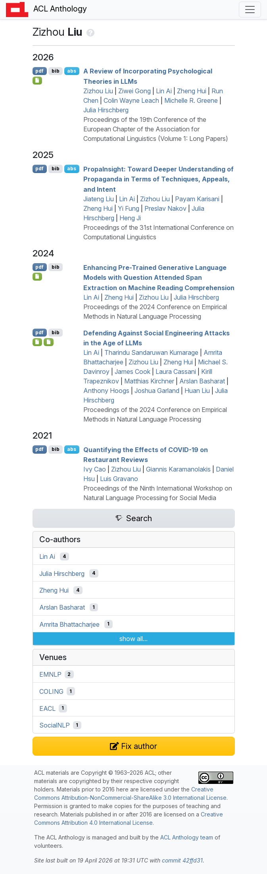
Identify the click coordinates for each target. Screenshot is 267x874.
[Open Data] (49, 342)
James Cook (132, 371)
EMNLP (50, 674)
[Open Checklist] (37, 81)
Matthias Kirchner (149, 381)
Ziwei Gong (134, 91)
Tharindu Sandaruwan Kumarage (151, 352)
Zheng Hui (191, 91)
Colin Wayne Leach (131, 100)
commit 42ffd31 (182, 860)
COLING (51, 691)
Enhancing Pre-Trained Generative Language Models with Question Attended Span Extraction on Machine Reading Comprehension (158, 277)
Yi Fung (128, 208)
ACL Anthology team (186, 837)
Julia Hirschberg (106, 110)
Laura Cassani (176, 371)
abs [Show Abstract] (71, 71)
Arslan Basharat (202, 381)
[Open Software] (37, 277)
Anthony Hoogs (106, 391)
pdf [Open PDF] (39, 71)
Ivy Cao (94, 469)
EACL (47, 708)
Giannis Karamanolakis (178, 469)
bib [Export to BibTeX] (56, 71)
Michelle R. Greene (191, 100)
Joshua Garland (156, 391)
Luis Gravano (119, 479)
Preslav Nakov (165, 208)
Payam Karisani (197, 199)
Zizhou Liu (98, 91)
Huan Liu (197, 391)
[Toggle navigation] (250, 9)
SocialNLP (54, 725)
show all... (133, 639)
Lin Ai (164, 91)
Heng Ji (130, 218)
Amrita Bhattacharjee (69, 624)
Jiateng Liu (98, 199)
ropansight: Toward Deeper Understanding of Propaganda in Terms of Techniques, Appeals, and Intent (158, 179)
